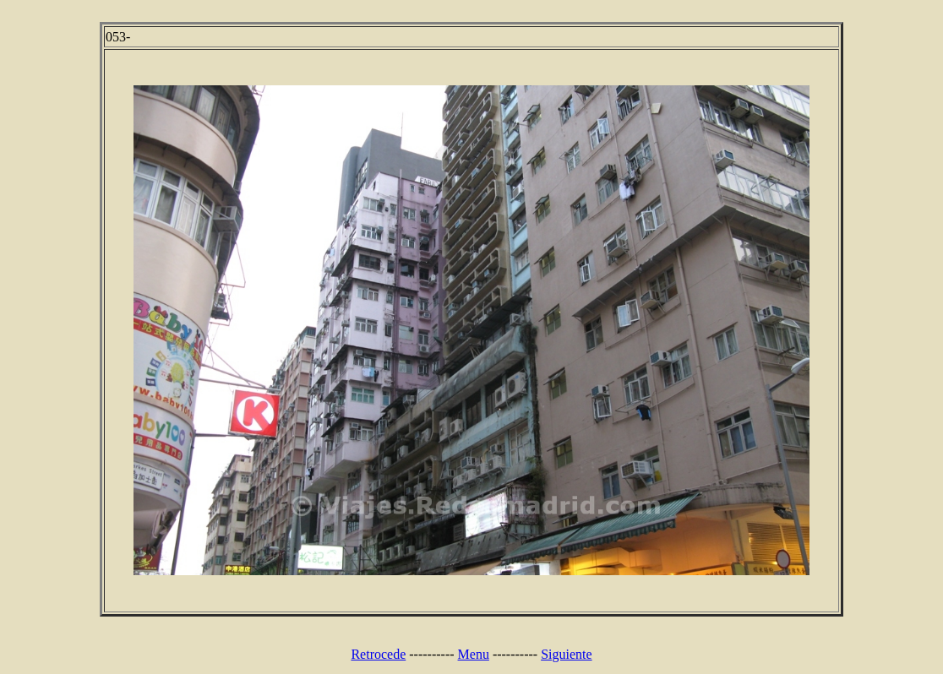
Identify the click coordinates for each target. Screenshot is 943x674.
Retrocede (378, 654)
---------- (431, 654)
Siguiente (566, 654)
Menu (473, 654)
